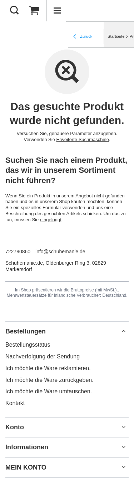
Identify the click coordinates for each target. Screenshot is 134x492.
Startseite (116, 36)
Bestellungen (25, 331)
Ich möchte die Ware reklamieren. (48, 368)
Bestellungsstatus (27, 345)
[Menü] (57, 10)
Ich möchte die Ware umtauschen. (48, 391)
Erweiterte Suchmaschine (82, 139)
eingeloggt (50, 219)
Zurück (82, 37)
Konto (14, 427)
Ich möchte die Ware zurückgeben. (49, 380)
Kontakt (15, 403)
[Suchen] (14, 10)
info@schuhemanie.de (60, 251)
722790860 (17, 251)
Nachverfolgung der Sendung (42, 356)
